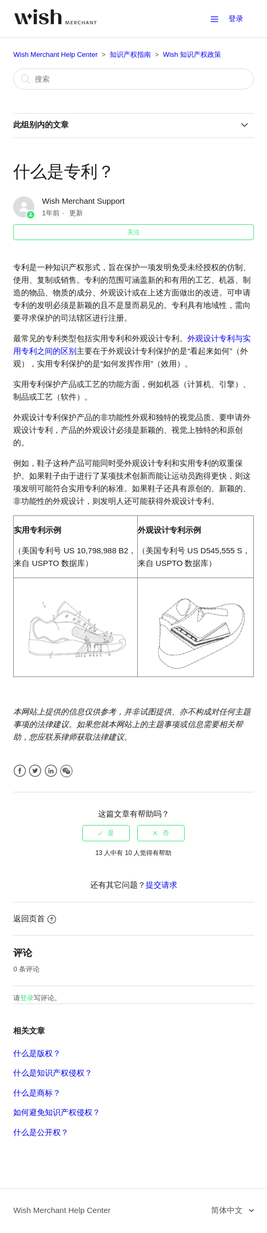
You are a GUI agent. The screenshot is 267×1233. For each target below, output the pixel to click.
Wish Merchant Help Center (55, 54)
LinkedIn (51, 771)
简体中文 (228, 1210)
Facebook (19, 771)
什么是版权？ (37, 1053)
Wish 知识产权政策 (192, 54)
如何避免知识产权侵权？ (56, 1112)
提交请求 (161, 884)
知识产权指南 (130, 54)
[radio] (106, 833)
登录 (27, 998)
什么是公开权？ (41, 1132)
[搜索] (133, 79)
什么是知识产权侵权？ (52, 1072)
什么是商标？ (37, 1092)
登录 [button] (235, 18)
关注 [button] (133, 232)
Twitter (35, 771)
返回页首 (34, 918)
